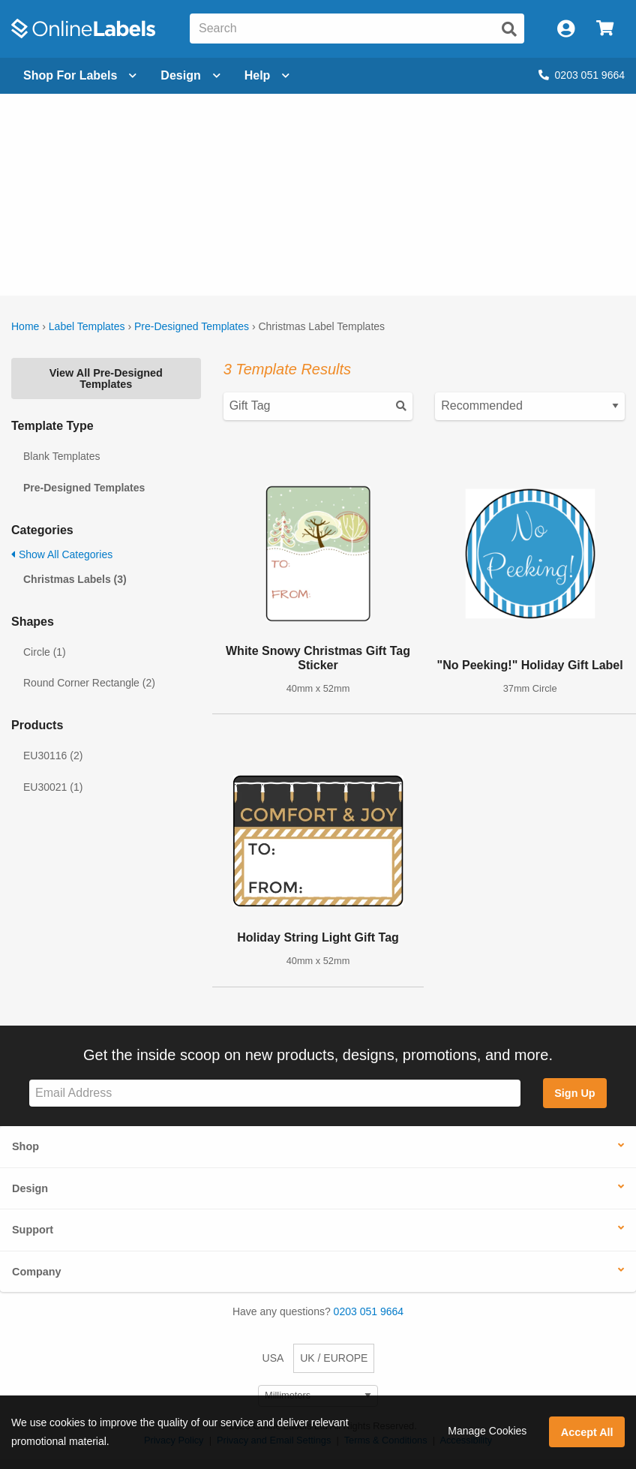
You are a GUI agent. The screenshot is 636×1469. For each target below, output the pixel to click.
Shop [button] (25, 1146)
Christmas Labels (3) (75, 579)
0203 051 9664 (581, 75)
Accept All (587, 1432)
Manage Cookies (487, 1431)
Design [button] (30, 1188)
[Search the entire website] (357, 29)
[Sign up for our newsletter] (274, 1093)
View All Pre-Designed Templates (106, 378)
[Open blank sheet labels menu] (79, 76)
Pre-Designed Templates (191, 326)
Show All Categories (61, 554)
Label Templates (87, 326)
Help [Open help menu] (267, 75)
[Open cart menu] (605, 29)
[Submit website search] (509, 29)
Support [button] (32, 1230)
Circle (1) (44, 652)
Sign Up (574, 1093)
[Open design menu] (190, 76)
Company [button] (37, 1272)
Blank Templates (61, 456)
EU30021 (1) (52, 787)
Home (25, 326)
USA (273, 1358)
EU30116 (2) (52, 756)
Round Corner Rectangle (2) (89, 683)
